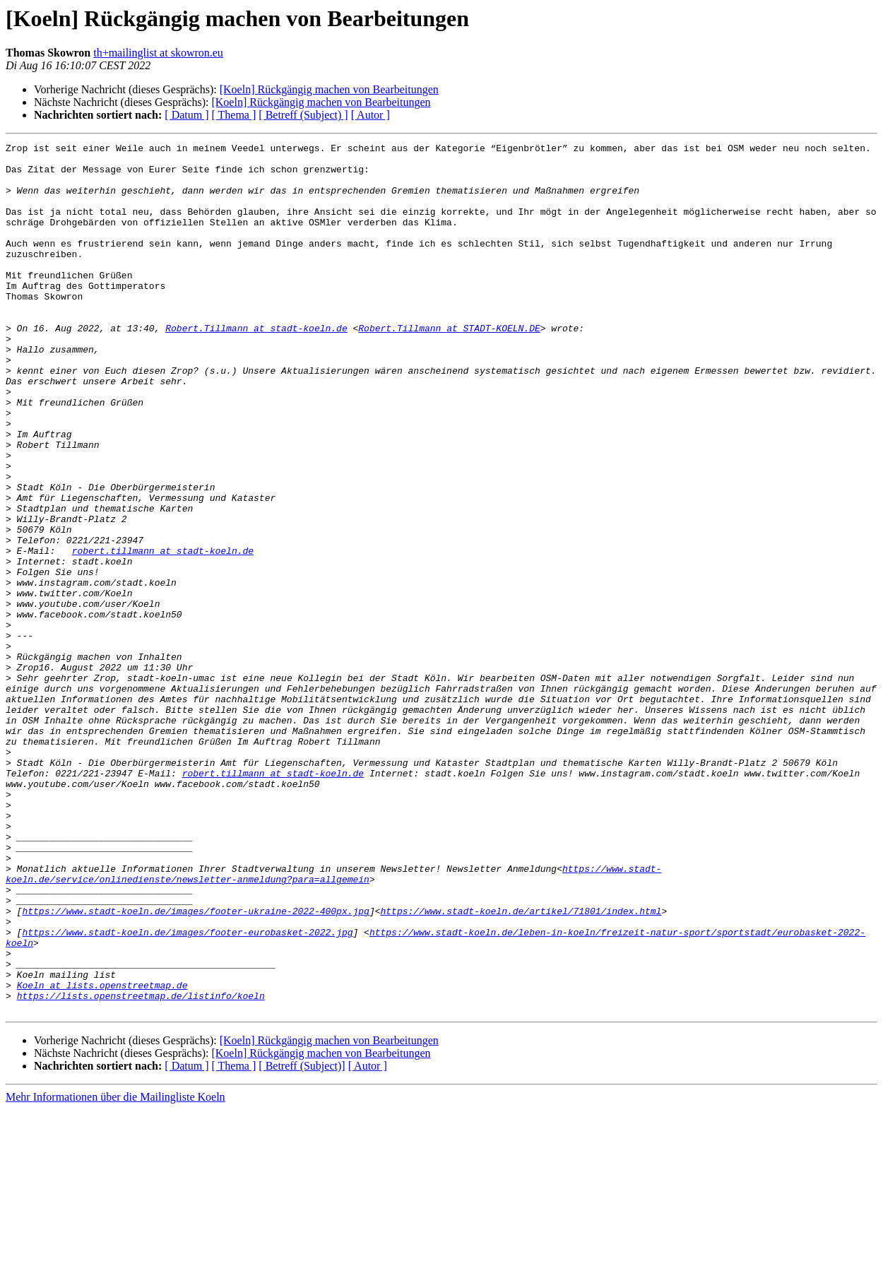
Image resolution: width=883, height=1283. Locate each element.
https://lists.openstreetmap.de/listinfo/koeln (141, 1167)
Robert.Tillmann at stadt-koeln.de (256, 366)
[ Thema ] (234, 115)
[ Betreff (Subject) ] (303, 115)
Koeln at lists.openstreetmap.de (102, 1154)
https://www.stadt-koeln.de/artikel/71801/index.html (520, 1065)
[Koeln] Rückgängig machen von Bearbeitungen (329, 89)
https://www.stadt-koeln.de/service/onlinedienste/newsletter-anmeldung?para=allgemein (333, 1021)
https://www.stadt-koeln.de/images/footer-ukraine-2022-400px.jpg (195, 1065)
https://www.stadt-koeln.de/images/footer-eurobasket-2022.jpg (187, 1090)
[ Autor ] (370, 115)
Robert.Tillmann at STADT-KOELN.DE (449, 366)
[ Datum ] (186, 115)
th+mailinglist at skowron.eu (158, 53)
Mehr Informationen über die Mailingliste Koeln (115, 1271)
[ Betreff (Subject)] (302, 1240)
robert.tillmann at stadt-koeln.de (163, 633)
